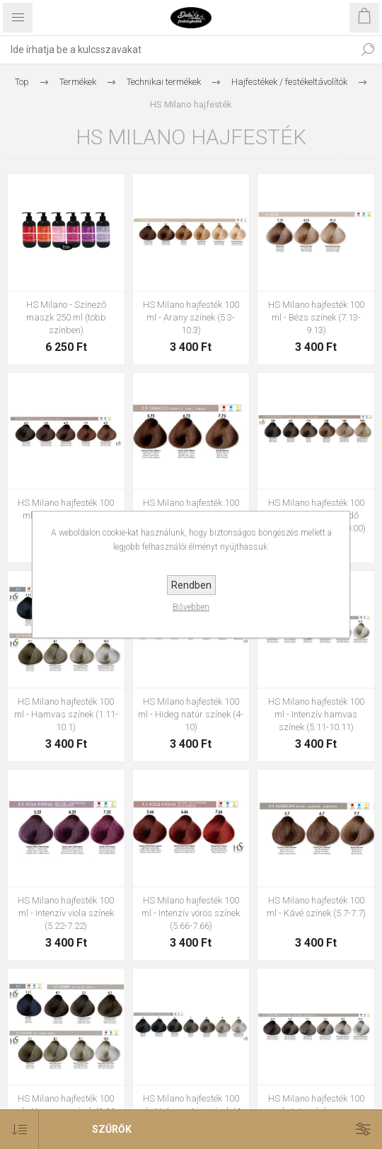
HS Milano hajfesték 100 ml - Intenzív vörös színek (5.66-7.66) (190, 913)
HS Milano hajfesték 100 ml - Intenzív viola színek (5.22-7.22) (66, 913)
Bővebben (191, 607)
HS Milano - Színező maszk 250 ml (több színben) (66, 317)
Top (22, 81)
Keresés (368, 49)
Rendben (191, 585)
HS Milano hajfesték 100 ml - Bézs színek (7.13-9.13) (316, 317)
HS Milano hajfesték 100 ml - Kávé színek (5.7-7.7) (316, 906)
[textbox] (177, 49)
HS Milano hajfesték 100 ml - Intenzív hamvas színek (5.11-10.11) (316, 714)
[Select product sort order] (19, 1129)
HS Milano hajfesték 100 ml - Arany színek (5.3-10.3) (191, 317)
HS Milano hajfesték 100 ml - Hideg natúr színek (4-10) (190, 714)
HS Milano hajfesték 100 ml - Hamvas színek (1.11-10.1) (66, 714)
